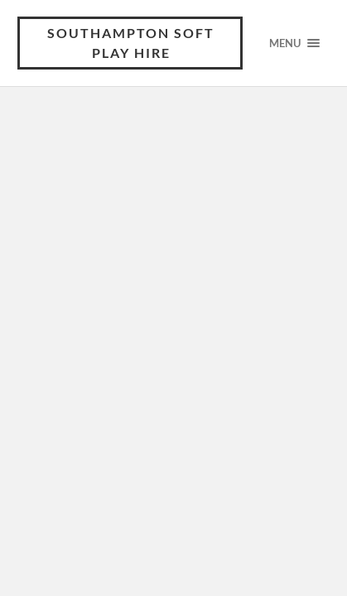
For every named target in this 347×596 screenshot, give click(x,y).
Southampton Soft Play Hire (130, 42)
